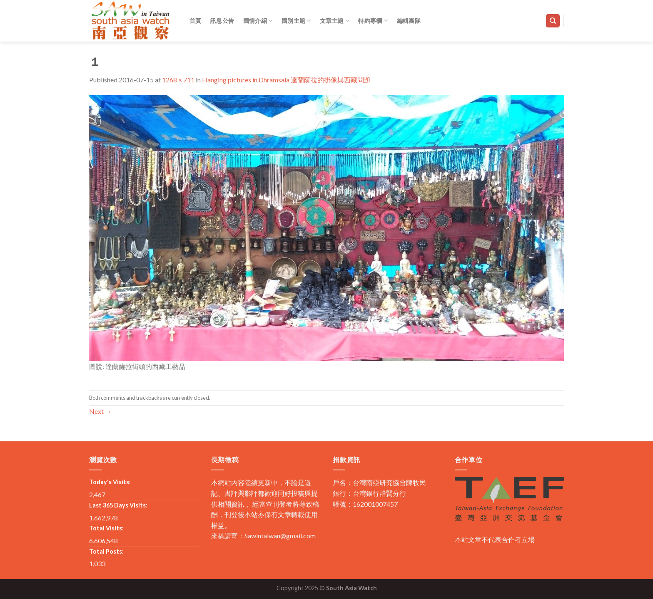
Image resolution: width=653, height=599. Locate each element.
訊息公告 (222, 20)
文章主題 (334, 21)
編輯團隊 (409, 20)
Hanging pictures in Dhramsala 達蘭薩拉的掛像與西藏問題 (286, 80)
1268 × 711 (178, 80)
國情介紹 (258, 21)
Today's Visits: (110, 481)
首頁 (195, 20)
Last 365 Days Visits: (118, 505)
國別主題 (296, 21)
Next (100, 411)
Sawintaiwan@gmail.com (280, 536)
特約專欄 (373, 21)
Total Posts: (106, 551)
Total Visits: (106, 528)
